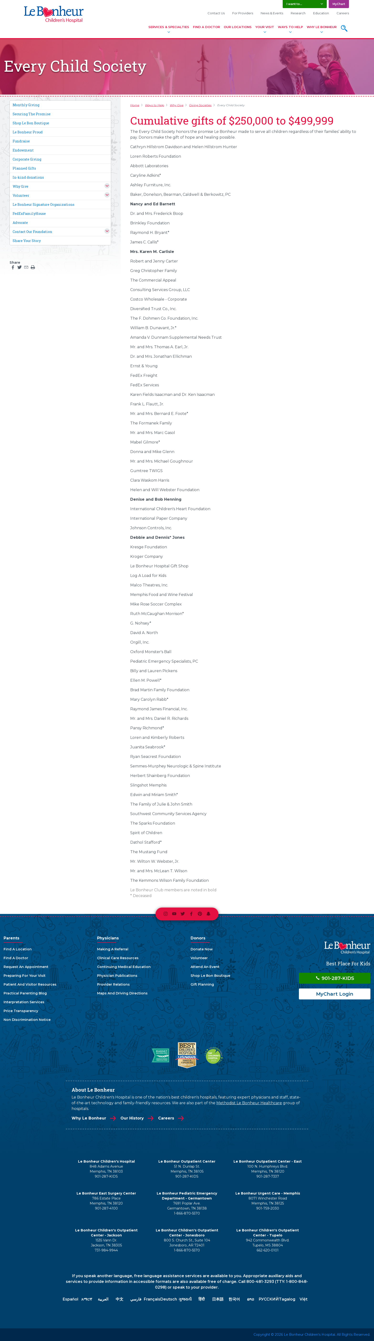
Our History (132, 1118)
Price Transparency (21, 1011)
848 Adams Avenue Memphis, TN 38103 (106, 1169)
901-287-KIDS (334, 978)
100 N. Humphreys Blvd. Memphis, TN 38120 (267, 1169)
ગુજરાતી (185, 1299)
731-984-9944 (106, 1250)
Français (152, 1299)
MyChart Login (334, 994)
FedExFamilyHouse (29, 213)
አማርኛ (86, 1299)
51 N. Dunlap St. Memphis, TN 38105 (187, 1169)
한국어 (234, 1299)
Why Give (20, 186)
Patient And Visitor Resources (30, 984)
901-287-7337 (267, 1176)
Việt (303, 1299)
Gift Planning (202, 984)
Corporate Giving (27, 159)
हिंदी (201, 1299)
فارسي (135, 1299)
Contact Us (216, 13)
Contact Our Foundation (32, 231)
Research (298, 13)
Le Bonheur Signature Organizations (43, 204)
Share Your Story (27, 240)
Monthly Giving (26, 105)
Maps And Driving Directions (122, 993)
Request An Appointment (26, 967)
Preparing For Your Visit (25, 975)
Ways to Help (154, 105)
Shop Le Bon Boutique (31, 123)
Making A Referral (112, 949)
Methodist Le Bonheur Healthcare (249, 1103)
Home (134, 105)
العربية (103, 1299)
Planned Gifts (24, 168)
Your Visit (264, 27)
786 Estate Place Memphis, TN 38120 (106, 1200)
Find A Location (18, 949)
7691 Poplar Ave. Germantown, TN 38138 (187, 1205)
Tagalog (287, 1299)
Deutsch (168, 1299)
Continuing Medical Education (124, 967)
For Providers (242, 13)
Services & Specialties (168, 27)
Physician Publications (117, 975)
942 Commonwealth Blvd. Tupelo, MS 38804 (267, 1242)
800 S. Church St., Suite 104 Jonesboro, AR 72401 (187, 1242)
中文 (119, 1299)
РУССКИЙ (269, 1299)
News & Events (272, 13)
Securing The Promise (32, 114)
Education (321, 13)
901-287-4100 (106, 1208)
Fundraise (21, 141)
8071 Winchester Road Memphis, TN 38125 (268, 1200)
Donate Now (202, 949)
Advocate (20, 222)
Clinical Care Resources (118, 958)
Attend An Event (205, 967)
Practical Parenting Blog (25, 993)
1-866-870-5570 (187, 1213)
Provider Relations (113, 984)
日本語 (217, 1299)
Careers (343, 13)
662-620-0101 (268, 1250)
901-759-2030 (267, 1208)
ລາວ (250, 1299)
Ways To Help (290, 27)
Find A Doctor (206, 27)
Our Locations (238, 27)
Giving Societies (200, 105)
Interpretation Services (24, 1002)
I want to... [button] (294, 4)
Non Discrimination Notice (27, 1020)
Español (70, 1299)
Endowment (23, 150)
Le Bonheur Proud (28, 132)
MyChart (338, 4)
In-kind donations (28, 177)
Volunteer (21, 195)
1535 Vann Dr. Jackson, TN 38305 (106, 1242)
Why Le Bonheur (322, 27)
